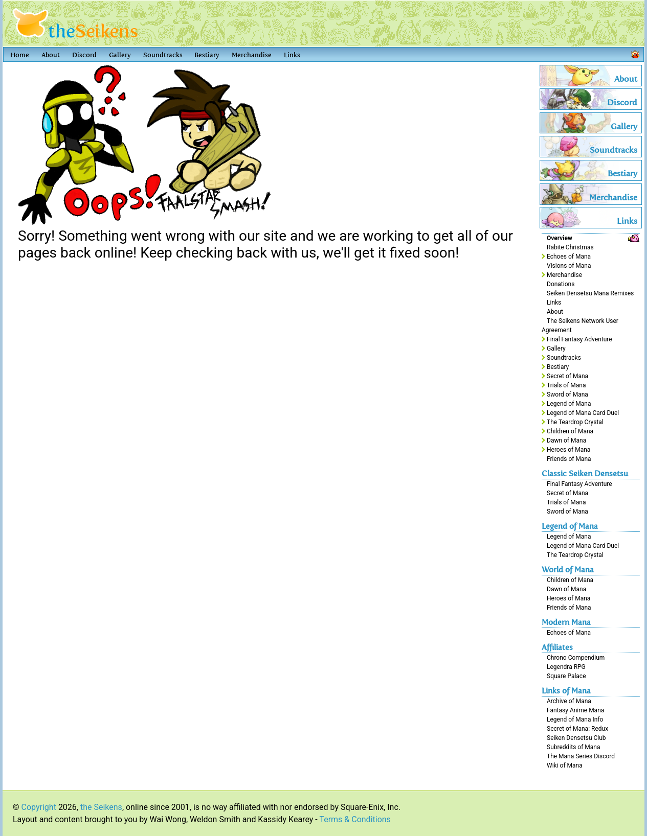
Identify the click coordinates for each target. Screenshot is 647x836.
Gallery (120, 55)
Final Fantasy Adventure (579, 339)
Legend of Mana (569, 403)
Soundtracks (163, 55)
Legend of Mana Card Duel (583, 412)
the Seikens (101, 807)
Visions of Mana (569, 265)
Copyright (38, 807)
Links (292, 55)
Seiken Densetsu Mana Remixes (590, 293)
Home (19, 55)
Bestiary (206, 55)
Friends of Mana (569, 458)
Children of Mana (570, 431)
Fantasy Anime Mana (575, 710)
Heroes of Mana (568, 449)
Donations (560, 284)
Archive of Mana (569, 701)
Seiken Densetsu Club (576, 737)
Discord (84, 55)
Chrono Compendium (576, 657)
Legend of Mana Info (575, 719)
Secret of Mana (567, 376)
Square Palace (566, 676)
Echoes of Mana (569, 256)
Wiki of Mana (565, 765)
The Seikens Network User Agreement (580, 325)
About (50, 55)
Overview (559, 238)
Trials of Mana (566, 385)
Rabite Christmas (570, 247)
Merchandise (252, 55)
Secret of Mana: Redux (577, 728)
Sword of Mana (567, 394)
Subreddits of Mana (573, 747)
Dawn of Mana (566, 440)
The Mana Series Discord (581, 756)
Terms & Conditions (355, 819)
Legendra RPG (566, 666)
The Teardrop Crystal (575, 422)
